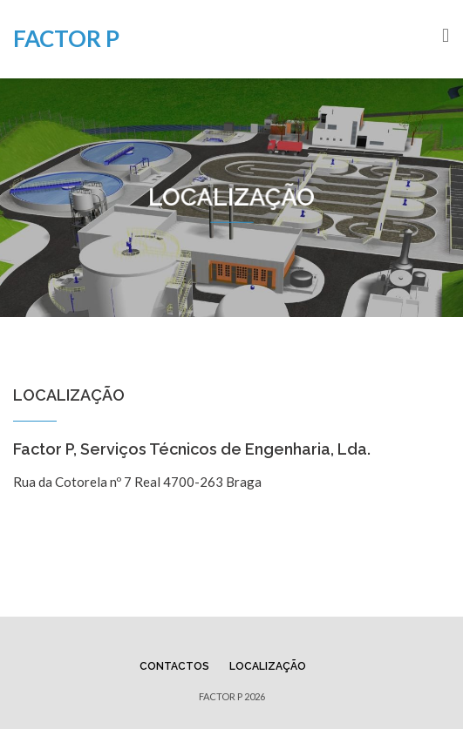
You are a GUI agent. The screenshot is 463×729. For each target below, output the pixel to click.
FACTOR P (66, 38)
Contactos (174, 666)
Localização (267, 666)
